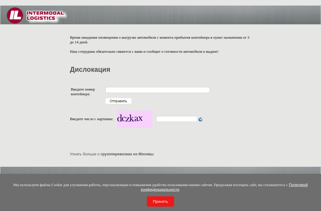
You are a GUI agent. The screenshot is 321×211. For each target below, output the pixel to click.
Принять (160, 201)
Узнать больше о (112, 154)
